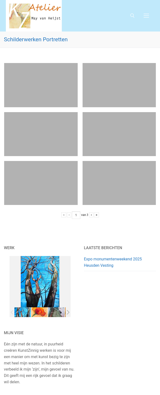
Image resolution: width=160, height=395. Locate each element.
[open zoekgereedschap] (132, 15)
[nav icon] (146, 16)
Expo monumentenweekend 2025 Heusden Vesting (113, 262)
